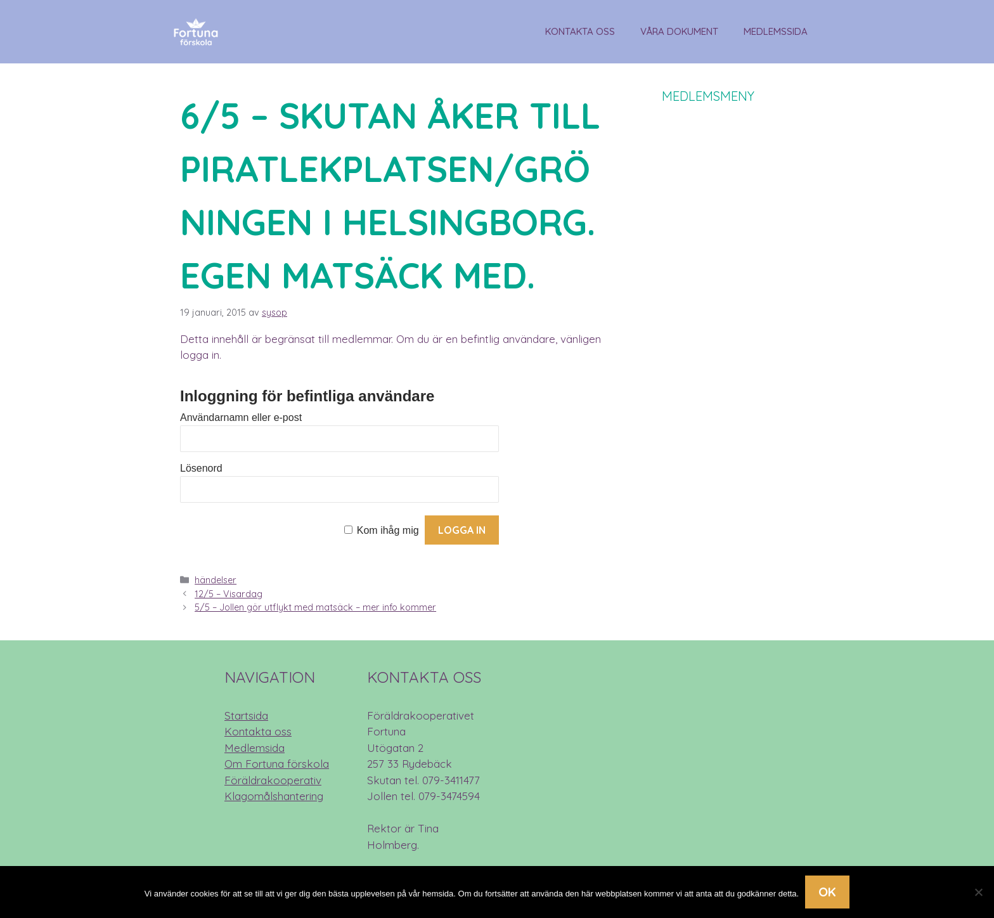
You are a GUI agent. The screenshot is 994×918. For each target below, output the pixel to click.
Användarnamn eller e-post (241, 417)
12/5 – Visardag (228, 594)
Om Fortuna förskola (276, 763)
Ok (827, 892)
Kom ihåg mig (388, 530)
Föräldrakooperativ (272, 780)
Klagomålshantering (273, 796)
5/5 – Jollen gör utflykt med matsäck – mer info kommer (315, 607)
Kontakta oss (580, 31)
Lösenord (201, 468)
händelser (215, 580)
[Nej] (978, 892)
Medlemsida (254, 747)
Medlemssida (776, 31)
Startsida (246, 715)
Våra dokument (679, 31)
